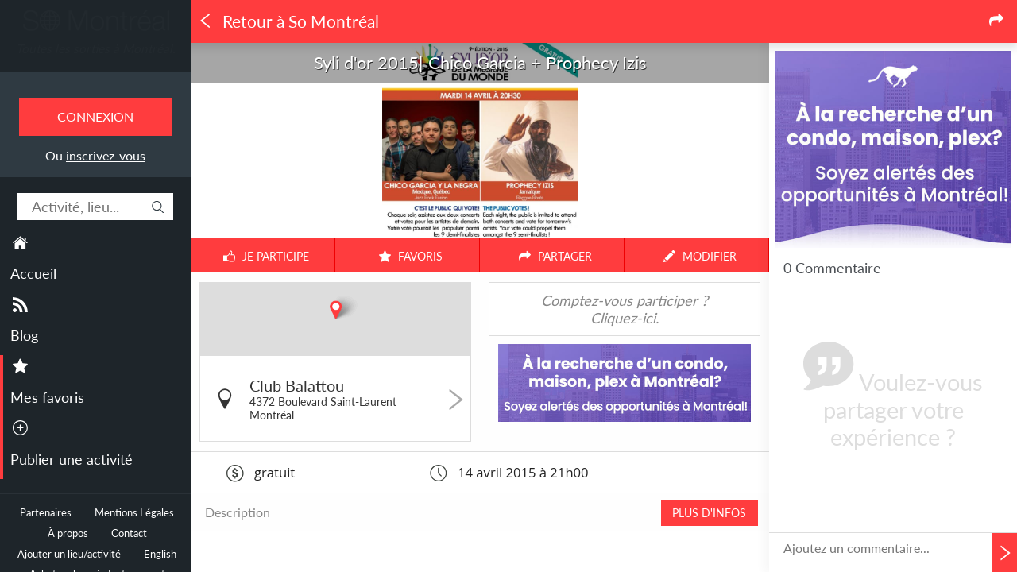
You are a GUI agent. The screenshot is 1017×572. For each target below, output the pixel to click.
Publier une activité (71, 459)
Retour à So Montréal (288, 21)
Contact (129, 533)
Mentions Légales (134, 513)
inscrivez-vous (105, 155)
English (160, 554)
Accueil (33, 273)
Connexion (95, 116)
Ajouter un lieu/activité (69, 554)
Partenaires (46, 513)
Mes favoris (47, 397)
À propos (68, 533)
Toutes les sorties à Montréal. (96, 48)
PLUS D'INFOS (709, 513)
